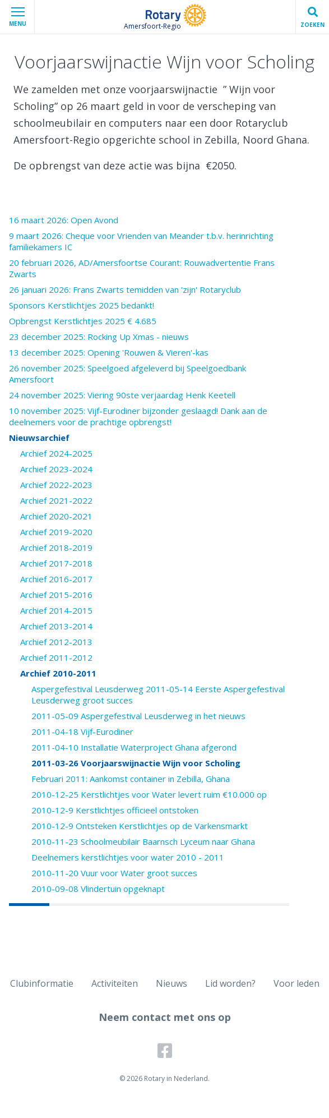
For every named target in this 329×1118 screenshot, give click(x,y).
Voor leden (296, 983)
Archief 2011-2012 (56, 657)
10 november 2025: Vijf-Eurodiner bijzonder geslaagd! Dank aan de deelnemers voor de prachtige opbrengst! (138, 416)
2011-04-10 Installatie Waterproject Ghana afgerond (134, 747)
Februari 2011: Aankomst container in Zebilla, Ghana (130, 778)
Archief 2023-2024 (56, 469)
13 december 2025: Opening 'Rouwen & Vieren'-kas (108, 352)
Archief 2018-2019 (56, 547)
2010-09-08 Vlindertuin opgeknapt (98, 888)
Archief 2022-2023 (56, 484)
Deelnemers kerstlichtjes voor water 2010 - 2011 (127, 857)
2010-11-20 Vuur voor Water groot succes (114, 872)
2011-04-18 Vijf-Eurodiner (82, 731)
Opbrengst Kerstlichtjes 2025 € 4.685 (82, 320)
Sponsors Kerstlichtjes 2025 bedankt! (81, 305)
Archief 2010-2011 (58, 673)
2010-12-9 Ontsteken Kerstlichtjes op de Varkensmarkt (139, 825)
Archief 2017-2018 (56, 563)
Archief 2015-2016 (56, 594)
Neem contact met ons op (165, 1017)
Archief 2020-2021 (56, 516)
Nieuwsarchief (39, 437)
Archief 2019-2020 (56, 531)
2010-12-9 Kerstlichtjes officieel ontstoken (114, 810)
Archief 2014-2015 (56, 610)
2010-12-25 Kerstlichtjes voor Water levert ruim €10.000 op (149, 794)
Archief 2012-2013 (56, 641)
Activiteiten (114, 983)
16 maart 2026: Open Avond (63, 220)
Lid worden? (230, 983)
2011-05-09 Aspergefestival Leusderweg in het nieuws (138, 715)
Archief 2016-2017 (56, 579)
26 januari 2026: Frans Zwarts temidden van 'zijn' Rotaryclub (125, 289)
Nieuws (171, 983)
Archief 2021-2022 (56, 500)
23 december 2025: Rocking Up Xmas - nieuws (99, 336)
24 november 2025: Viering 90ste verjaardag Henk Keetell (122, 395)
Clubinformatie (41, 983)
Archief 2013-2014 (56, 626)
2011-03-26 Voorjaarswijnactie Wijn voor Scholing (135, 763)
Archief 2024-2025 (56, 453)
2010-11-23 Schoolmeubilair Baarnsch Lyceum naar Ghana (143, 841)
